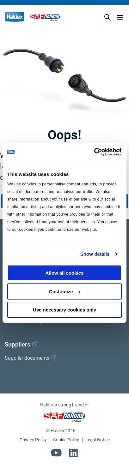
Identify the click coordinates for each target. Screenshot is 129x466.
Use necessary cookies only (64, 309)
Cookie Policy (66, 439)
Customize (65, 291)
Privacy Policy (33, 439)
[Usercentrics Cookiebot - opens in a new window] (94, 152)
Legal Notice (97, 439)
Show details (95, 254)
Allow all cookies (65, 273)
